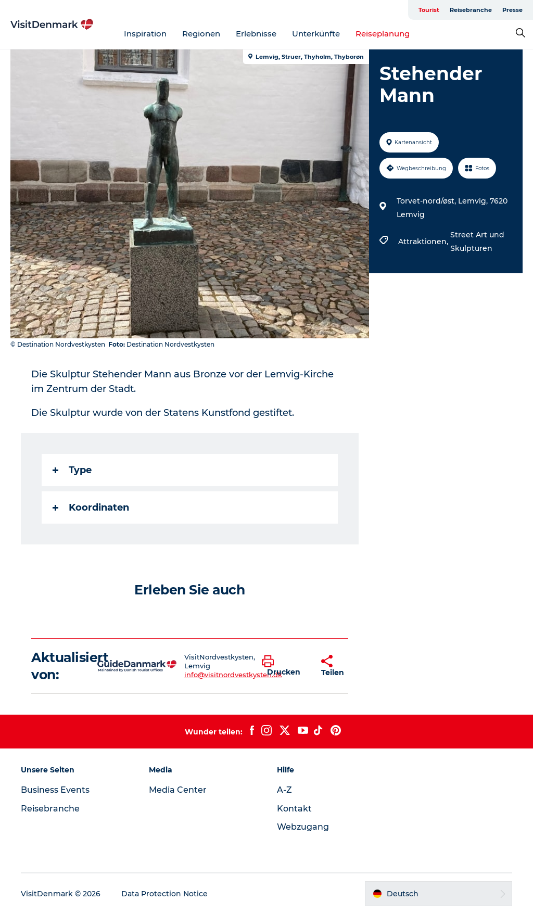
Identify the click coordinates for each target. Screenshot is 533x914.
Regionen (201, 34)
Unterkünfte (316, 34)
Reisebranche (471, 10)
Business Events (55, 790)
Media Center (178, 790)
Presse (512, 10)
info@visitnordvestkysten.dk (233, 674)
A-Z (284, 790)
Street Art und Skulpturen (477, 241)
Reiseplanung (383, 34)
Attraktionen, (424, 241)
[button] (284, 666)
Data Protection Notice (164, 893)
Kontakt (294, 809)
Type (72, 470)
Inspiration (145, 34)
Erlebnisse (256, 34)
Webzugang (303, 827)
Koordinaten (91, 507)
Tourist (428, 10)
